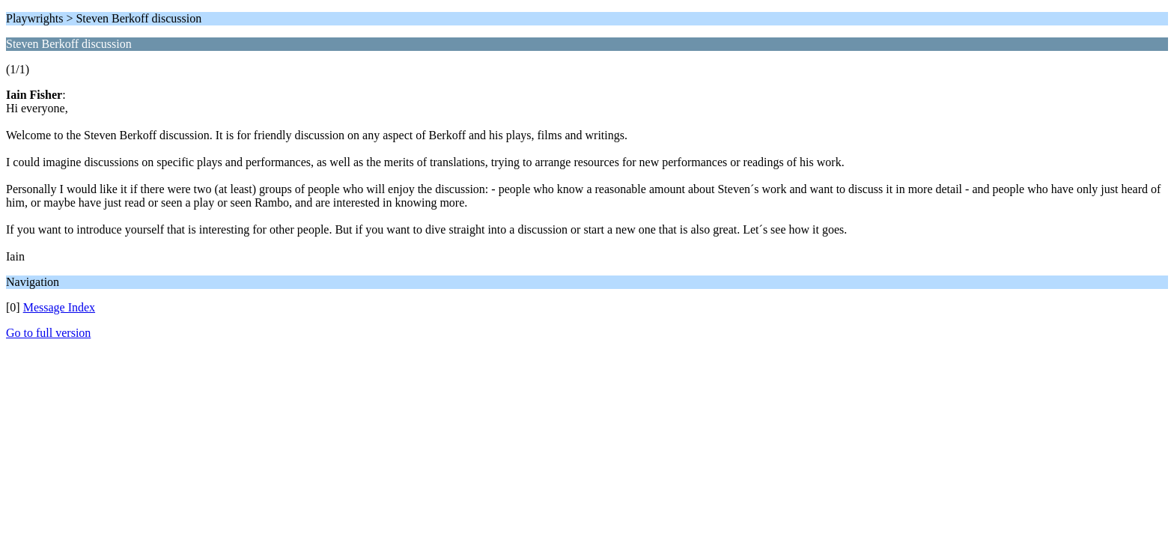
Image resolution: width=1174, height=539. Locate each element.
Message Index (59, 307)
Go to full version (48, 332)
